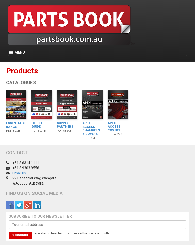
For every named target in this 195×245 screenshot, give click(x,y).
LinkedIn (37, 205)
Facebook (10, 205)
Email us (19, 173)
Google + (28, 205)
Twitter (19, 205)
